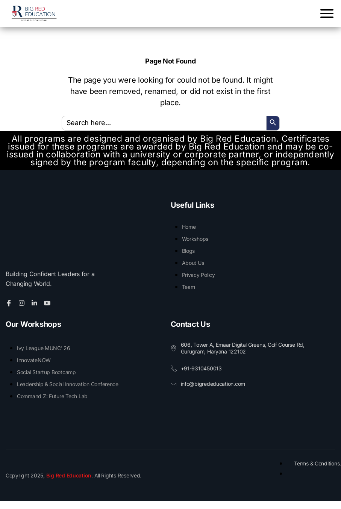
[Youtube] (48, 310)
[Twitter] (23, 310)
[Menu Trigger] (325, 13)
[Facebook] (10, 310)
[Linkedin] (35, 310)
